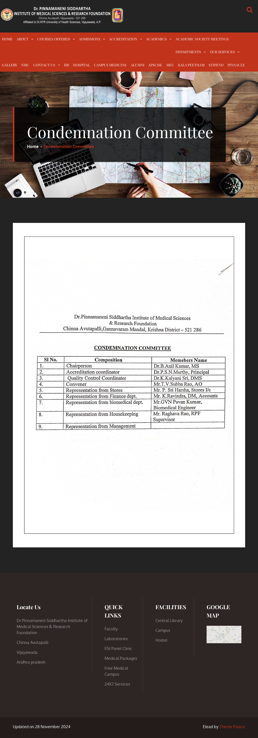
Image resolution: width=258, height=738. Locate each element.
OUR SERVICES (222, 51)
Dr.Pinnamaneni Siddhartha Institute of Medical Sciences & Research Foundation (52, 626)
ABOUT (22, 39)
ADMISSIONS (89, 39)
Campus (162, 630)
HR (66, 65)
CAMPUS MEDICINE (110, 65)
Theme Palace (232, 726)
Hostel (161, 640)
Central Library (169, 620)
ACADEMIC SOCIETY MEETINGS (202, 39)
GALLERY (9, 65)
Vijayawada (27, 652)
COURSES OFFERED (53, 39)
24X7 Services (117, 684)
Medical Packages (121, 658)
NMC (25, 65)
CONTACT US (44, 65)
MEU (170, 65)
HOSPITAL (81, 65)
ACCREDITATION (123, 39)
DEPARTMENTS (188, 51)
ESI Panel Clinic (118, 648)
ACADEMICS (156, 39)
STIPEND (216, 65)
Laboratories (116, 638)
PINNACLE (236, 65)
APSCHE (155, 65)
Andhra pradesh (31, 662)
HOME (7, 39)
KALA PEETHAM (191, 65)
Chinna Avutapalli (32, 642)
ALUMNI (137, 65)
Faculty (111, 628)
